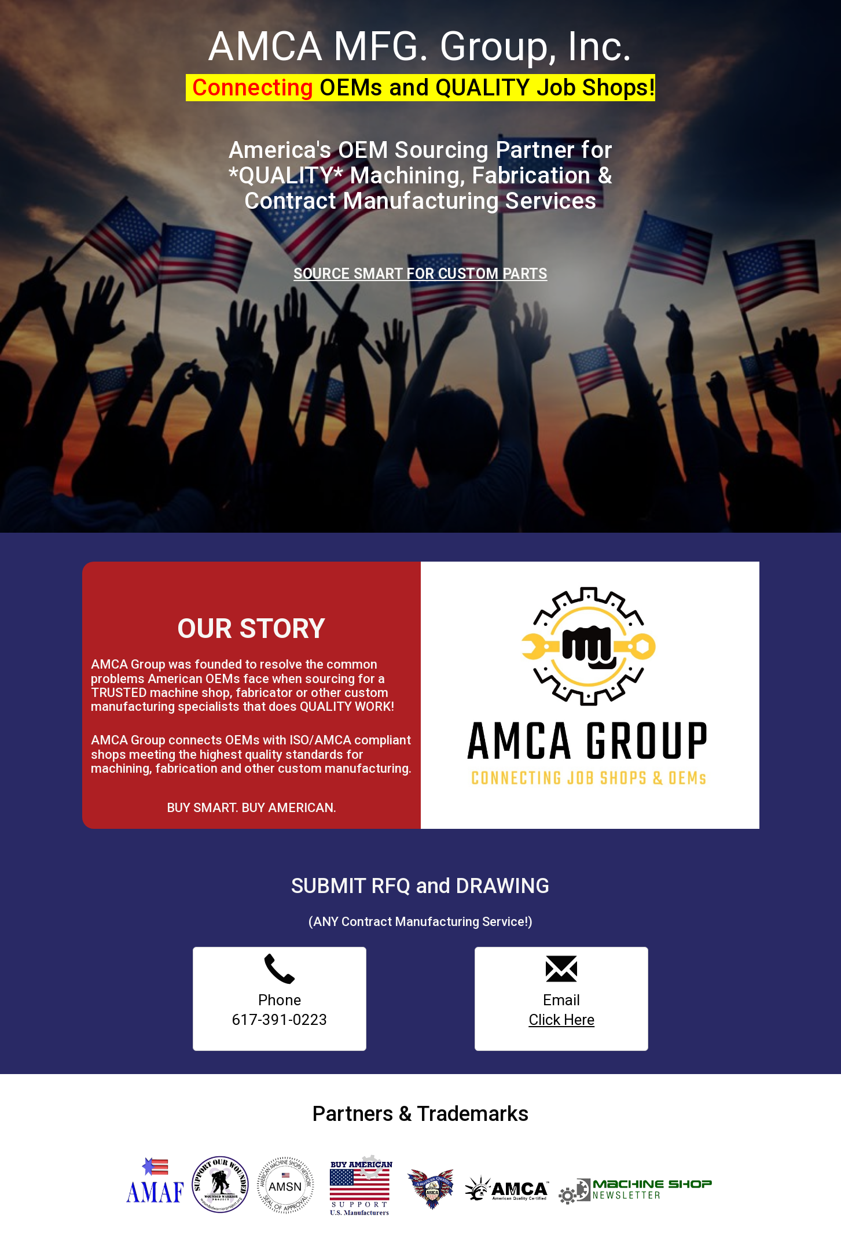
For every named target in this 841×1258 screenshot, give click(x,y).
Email (561, 991)
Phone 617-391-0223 (280, 991)
